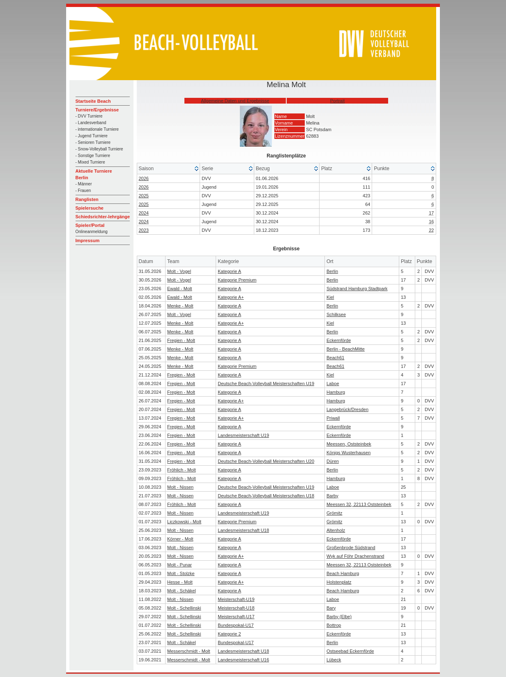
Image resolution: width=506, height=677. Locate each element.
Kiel (330, 297)
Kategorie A (229, 271)
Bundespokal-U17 (235, 625)
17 (431, 212)
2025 (144, 195)
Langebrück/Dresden (347, 409)
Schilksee (336, 314)
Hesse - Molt (180, 582)
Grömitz (335, 513)
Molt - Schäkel (181, 590)
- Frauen (83, 190)
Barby (332, 495)
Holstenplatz (339, 582)
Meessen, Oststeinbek (349, 443)
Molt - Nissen (180, 487)
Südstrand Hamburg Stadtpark (357, 288)
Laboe (333, 383)
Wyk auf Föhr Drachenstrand (355, 556)
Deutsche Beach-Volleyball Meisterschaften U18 (266, 495)
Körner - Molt (180, 538)
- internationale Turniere (97, 129)
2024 (144, 212)
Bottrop (334, 625)
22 (431, 230)
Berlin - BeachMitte (346, 349)
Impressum (88, 240)
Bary (331, 607)
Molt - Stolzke (181, 573)
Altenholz (336, 530)
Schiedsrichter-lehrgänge (103, 216)
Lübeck (334, 659)
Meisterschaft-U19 (236, 599)
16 (431, 221)
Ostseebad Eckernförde (350, 651)
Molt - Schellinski (184, 607)
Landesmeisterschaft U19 (243, 435)
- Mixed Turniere (90, 162)
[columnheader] (168, 168)
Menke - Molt (180, 305)
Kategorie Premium (237, 279)
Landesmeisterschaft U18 (243, 530)
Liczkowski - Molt (184, 521)
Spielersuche (90, 208)
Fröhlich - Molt (181, 469)
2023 (144, 230)
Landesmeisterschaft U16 (243, 659)
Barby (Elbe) (339, 616)
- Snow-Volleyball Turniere (99, 149)
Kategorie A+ (231, 297)
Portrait (337, 100)
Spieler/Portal (90, 225)
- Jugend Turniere (92, 136)
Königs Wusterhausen (348, 452)
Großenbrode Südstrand (351, 547)
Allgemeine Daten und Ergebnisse (235, 100)
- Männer (84, 184)
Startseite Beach (93, 101)
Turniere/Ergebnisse (97, 109)
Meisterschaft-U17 (236, 616)
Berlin (332, 271)
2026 (144, 178)
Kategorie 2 (229, 633)
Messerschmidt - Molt (188, 651)
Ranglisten (87, 199)
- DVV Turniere (89, 116)
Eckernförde (339, 340)
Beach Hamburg (343, 573)
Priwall (333, 418)
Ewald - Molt (179, 288)
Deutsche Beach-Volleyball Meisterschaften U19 (266, 383)
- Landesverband (91, 122)
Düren (333, 461)
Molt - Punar (179, 564)
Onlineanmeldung (92, 231)
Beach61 (335, 357)
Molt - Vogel (179, 271)
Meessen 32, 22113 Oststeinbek (359, 504)
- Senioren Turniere (93, 142)
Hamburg (336, 392)
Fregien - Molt (181, 340)
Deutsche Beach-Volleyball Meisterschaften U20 (266, 461)
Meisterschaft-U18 (236, 607)
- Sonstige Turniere (93, 155)
